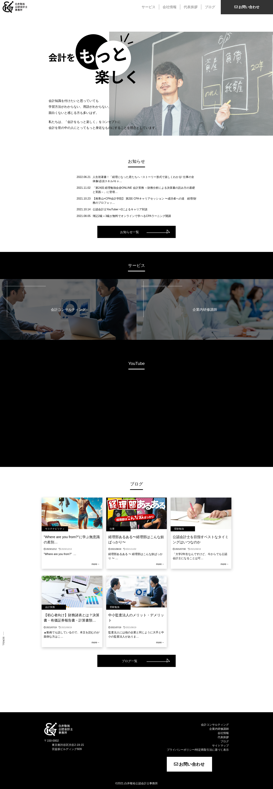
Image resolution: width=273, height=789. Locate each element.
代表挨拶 (191, 7)
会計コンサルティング (215, 724)
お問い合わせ (189, 764)
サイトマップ (220, 745)
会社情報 (170, 7)
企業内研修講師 (219, 728)
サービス (148, 7)
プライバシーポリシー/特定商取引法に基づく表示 (198, 749)
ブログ (210, 7)
